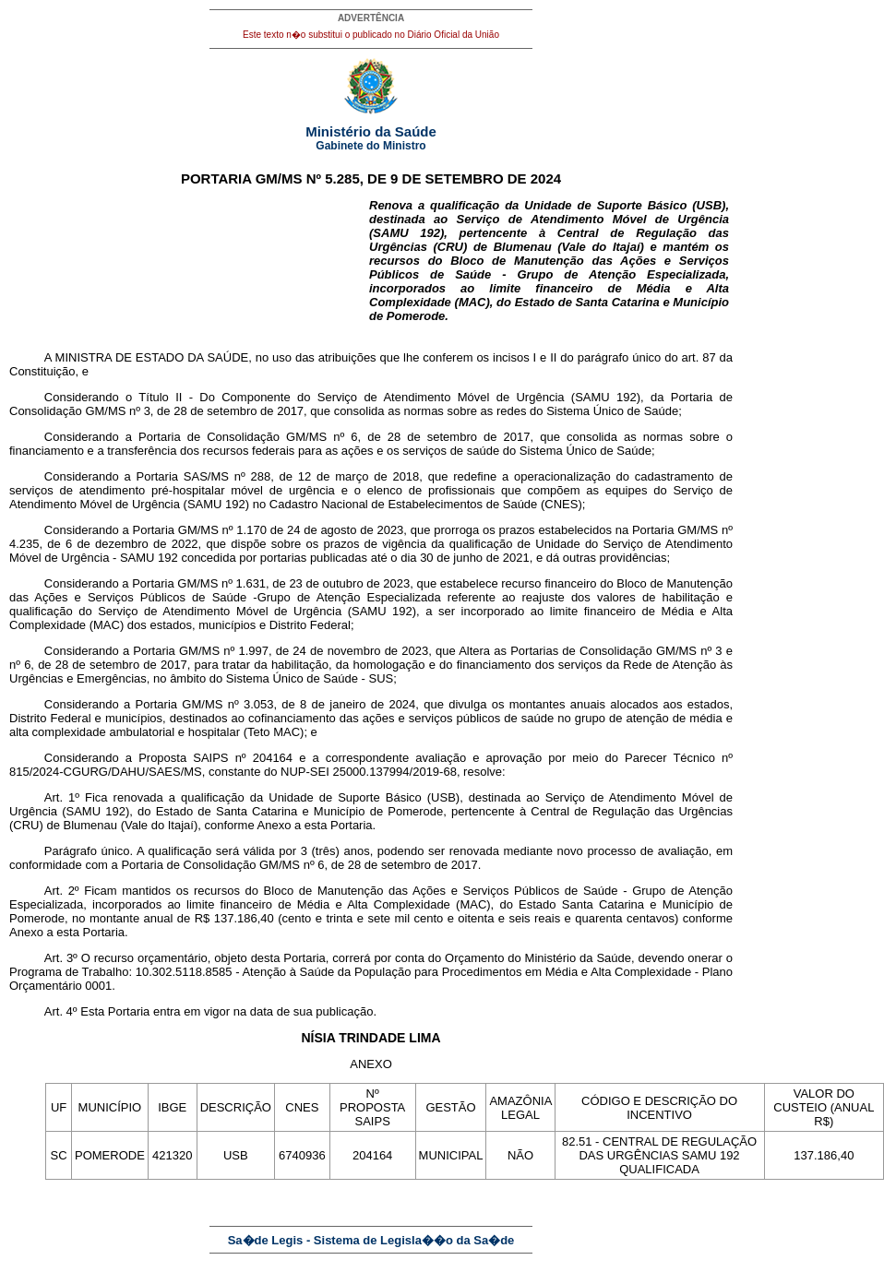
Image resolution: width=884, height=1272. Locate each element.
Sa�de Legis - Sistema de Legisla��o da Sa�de (371, 1240)
